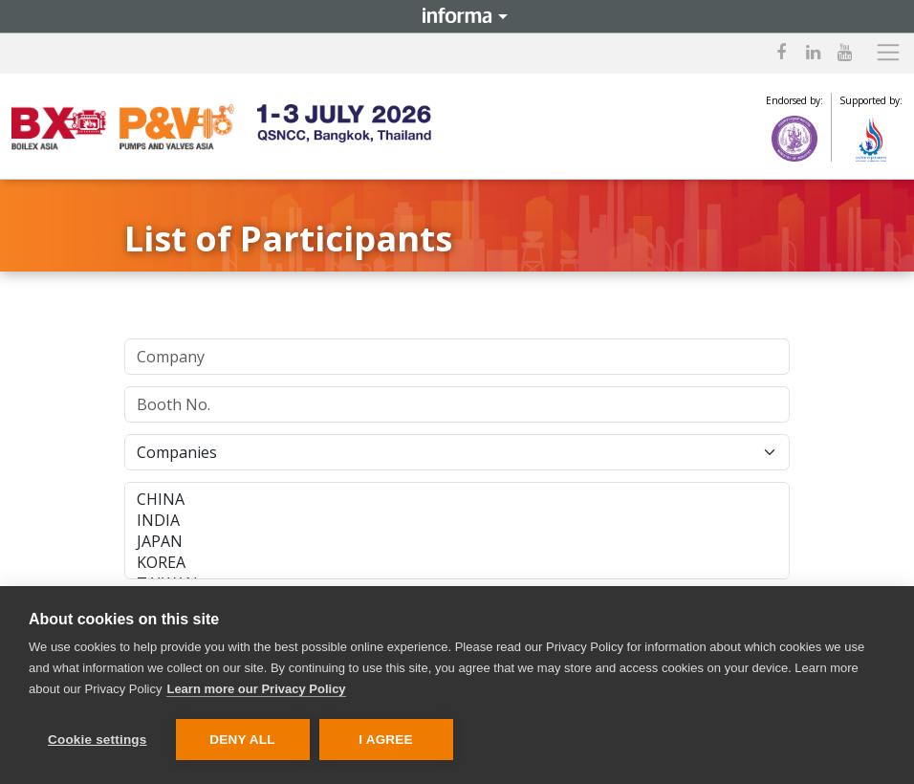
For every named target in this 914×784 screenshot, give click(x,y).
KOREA (457, 562)
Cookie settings (97, 739)
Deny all (241, 739)
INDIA (457, 520)
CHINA (457, 499)
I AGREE (385, 739)
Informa (457, 16)
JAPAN (457, 541)
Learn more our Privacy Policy (255, 689)
